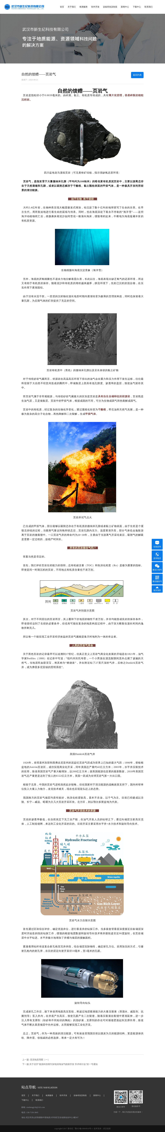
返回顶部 (157, 589)
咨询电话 (157, 555)
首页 (62, 7)
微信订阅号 (157, 567)
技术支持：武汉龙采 (102, 1128)
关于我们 (72, 7)
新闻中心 (125, 7)
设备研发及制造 (110, 7)
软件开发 (95, 7)
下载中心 (137, 7)
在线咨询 (157, 544)
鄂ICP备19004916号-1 (84, 1128)
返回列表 (137, 75)
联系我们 (148, 7)
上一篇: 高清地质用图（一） (36, 1060)
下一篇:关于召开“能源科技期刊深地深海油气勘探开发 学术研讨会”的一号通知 (60, 1064)
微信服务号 (157, 579)
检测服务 (84, 7)
